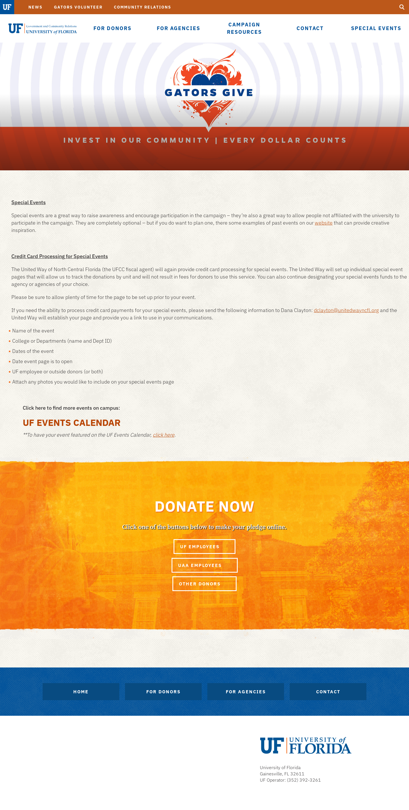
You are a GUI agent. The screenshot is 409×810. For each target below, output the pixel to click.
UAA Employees (204, 565)
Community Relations (142, 7)
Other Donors (204, 584)
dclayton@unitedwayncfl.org (346, 310)
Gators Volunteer (78, 7)
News (35, 7)
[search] (402, 7)
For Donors (163, 691)
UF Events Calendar (72, 422)
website (324, 222)
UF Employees (204, 546)
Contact (328, 691)
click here (163, 435)
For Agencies (246, 691)
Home (81, 691)
